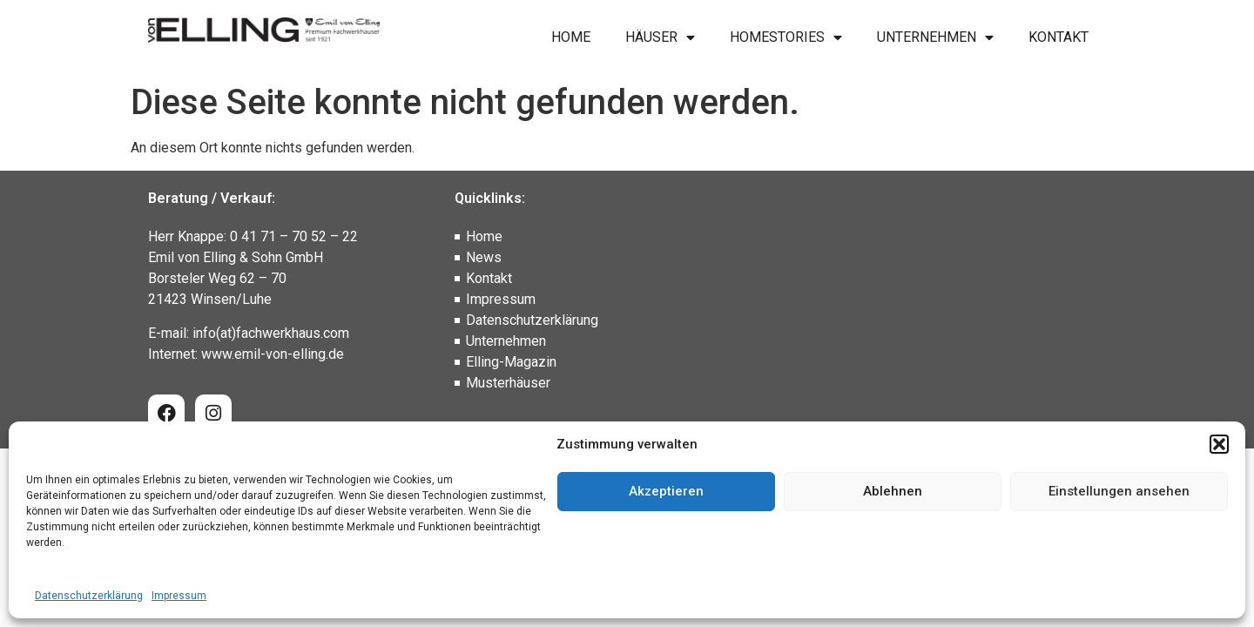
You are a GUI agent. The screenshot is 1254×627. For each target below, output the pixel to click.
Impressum (179, 596)
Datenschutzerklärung (89, 596)
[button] (1219, 444)
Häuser (660, 37)
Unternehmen (935, 37)
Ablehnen (892, 491)
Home (570, 37)
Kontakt (1058, 37)
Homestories (786, 37)
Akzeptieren (666, 491)
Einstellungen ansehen (1119, 491)
